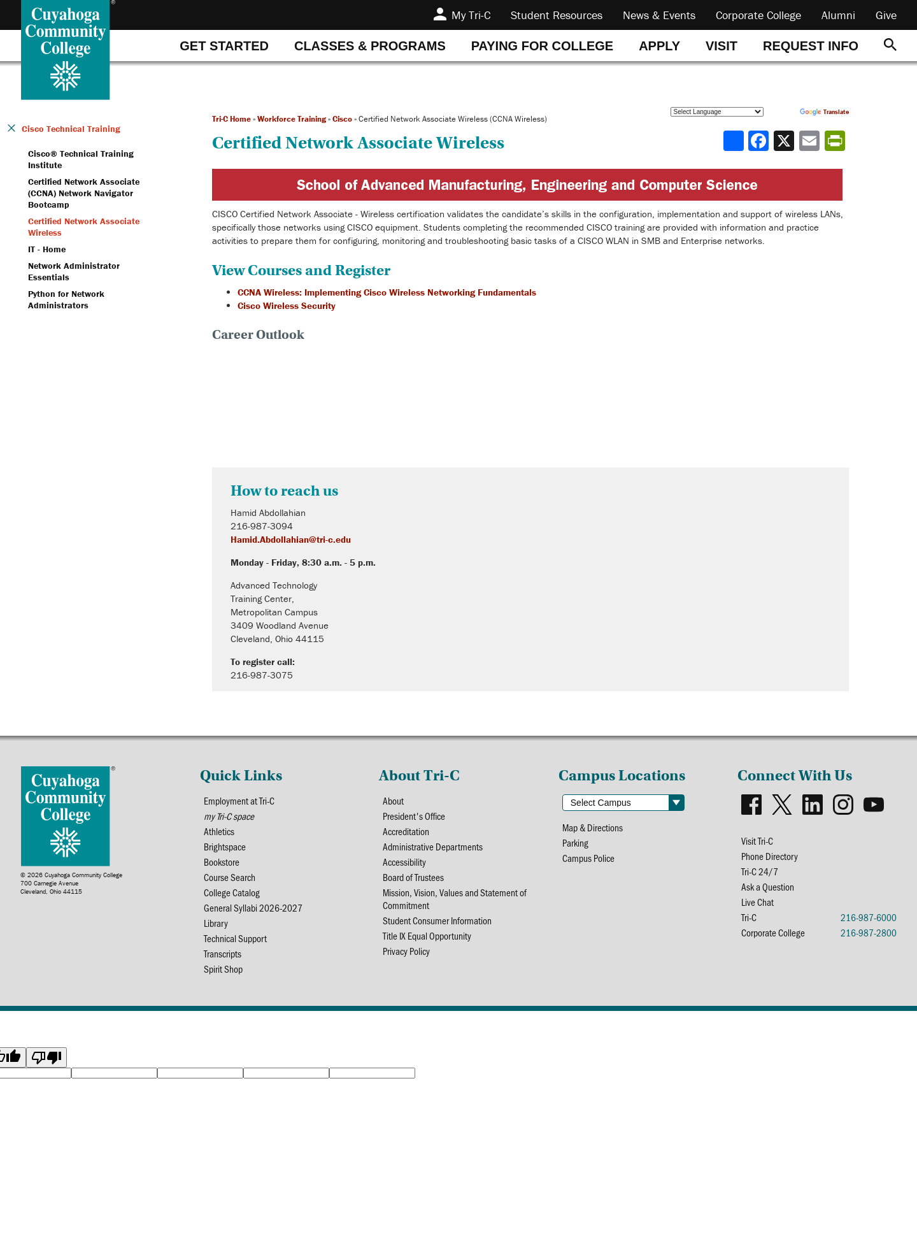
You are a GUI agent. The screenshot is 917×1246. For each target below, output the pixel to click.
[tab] (224, 45)
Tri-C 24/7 (760, 873)
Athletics (219, 833)
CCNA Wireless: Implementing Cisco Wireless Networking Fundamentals (387, 292)
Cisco (342, 118)
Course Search (230, 880)
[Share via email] (810, 141)
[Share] (733, 141)
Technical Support (236, 944)
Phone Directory (770, 857)
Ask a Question (768, 889)
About (393, 801)
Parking (576, 843)
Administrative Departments (433, 849)
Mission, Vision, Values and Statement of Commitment (455, 903)
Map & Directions (593, 827)
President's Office (415, 817)
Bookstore (222, 864)
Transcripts (223, 960)
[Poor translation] (46, 1065)
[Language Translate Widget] (717, 112)
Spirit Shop (224, 976)
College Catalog (232, 896)
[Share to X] (785, 141)
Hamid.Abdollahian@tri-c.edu (291, 539)
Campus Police (589, 859)
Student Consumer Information (438, 926)
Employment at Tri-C (240, 801)
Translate (824, 112)
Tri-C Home (231, 118)
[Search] (890, 45)
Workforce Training (291, 118)
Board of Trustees (413, 880)
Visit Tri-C (757, 841)
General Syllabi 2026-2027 (254, 912)
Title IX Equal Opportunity (428, 942)
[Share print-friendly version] (836, 141)
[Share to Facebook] (759, 141)
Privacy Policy (407, 957)
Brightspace (225, 849)
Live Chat (757, 905)
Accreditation (407, 833)
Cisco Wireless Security (287, 305)
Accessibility (405, 864)
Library (216, 928)
